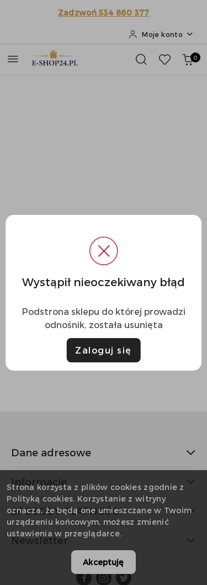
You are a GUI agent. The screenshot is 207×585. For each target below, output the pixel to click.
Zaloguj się (103, 350)
